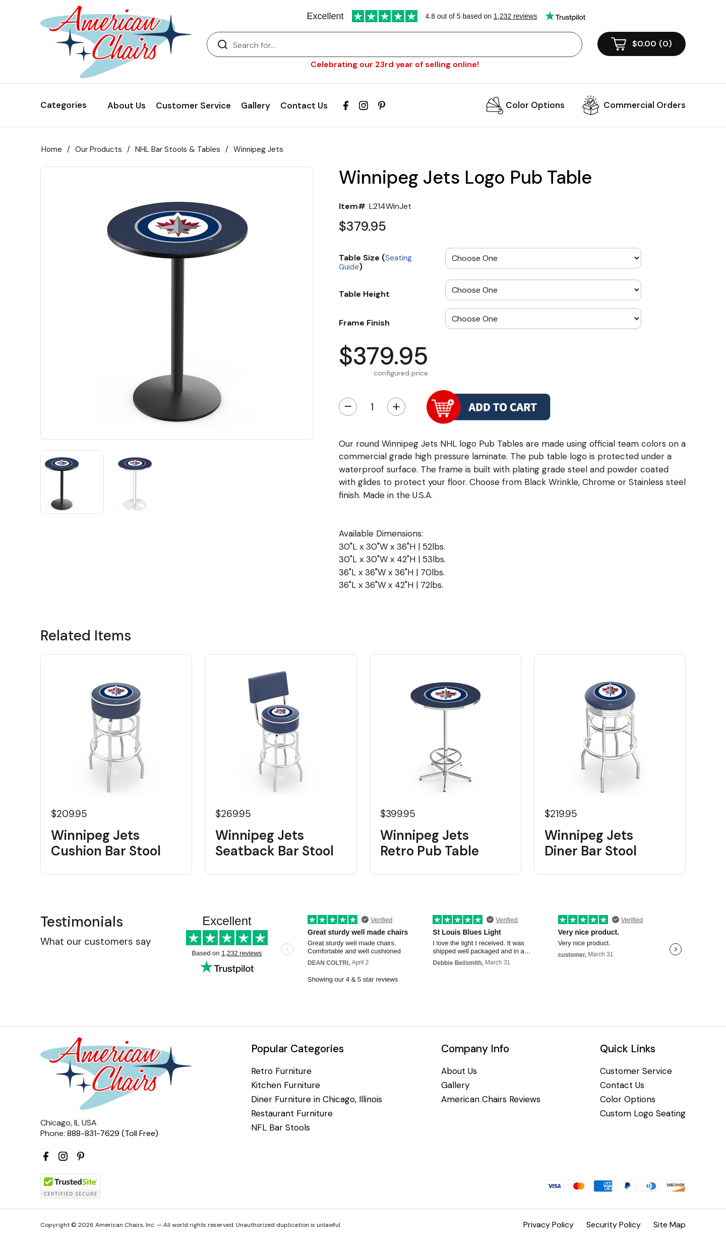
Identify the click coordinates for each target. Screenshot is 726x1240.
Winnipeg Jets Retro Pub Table (429, 843)
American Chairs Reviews (490, 1099)
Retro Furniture (281, 1071)
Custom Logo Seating (643, 1113)
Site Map (669, 1224)
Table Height (364, 294)
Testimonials (81, 921)
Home (51, 149)
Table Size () (375, 261)
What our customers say (95, 941)
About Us (126, 105)
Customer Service (193, 105)
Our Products (98, 149)
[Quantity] (372, 407)
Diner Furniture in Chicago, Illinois (316, 1099)
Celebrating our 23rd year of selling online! (395, 64)
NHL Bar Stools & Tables (177, 149)
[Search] (404, 45)
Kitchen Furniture (285, 1085)
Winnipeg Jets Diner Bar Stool (590, 843)
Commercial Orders (644, 105)
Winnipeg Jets (258, 149)
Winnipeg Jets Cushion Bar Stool (106, 843)
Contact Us (304, 105)
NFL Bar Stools (280, 1127)
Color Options (535, 105)
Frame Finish (364, 322)
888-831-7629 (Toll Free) (112, 1133)
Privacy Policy (548, 1224)
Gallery (255, 105)
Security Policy (613, 1224)
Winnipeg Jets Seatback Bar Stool (274, 843)
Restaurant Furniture (292, 1113)
